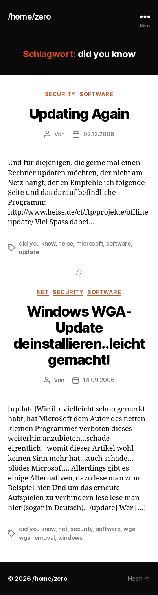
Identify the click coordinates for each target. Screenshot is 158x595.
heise (65, 243)
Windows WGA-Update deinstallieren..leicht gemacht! (79, 335)
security (60, 94)
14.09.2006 (98, 380)
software (96, 94)
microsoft (89, 243)
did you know (37, 243)
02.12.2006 (98, 134)
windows (70, 537)
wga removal (37, 537)
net (43, 292)
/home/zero (29, 17)
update (29, 252)
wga (129, 529)
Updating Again (79, 113)
